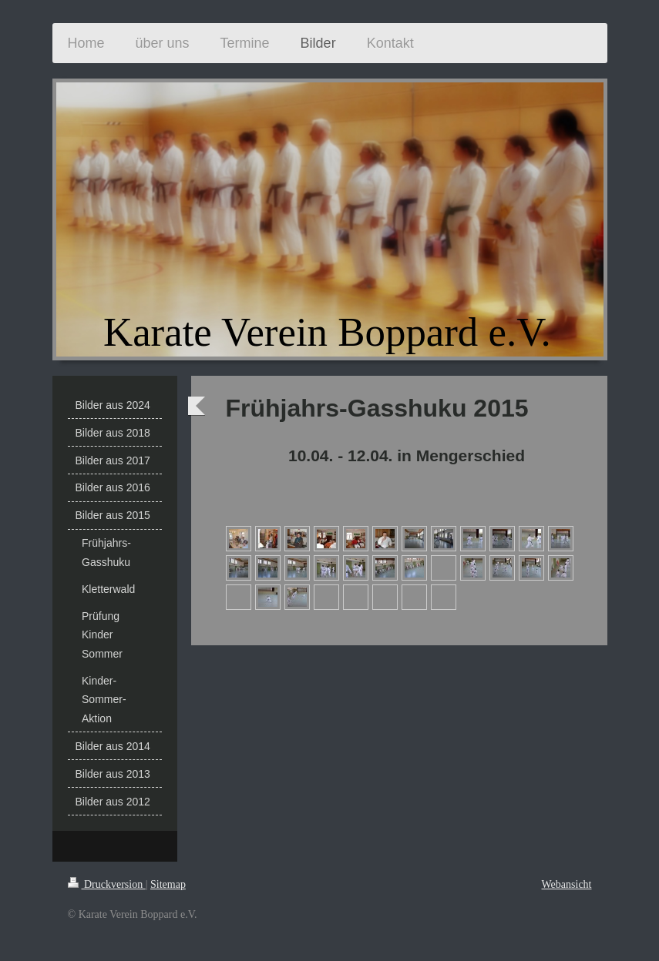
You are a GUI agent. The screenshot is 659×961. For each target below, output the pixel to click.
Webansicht (567, 884)
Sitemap (168, 884)
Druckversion (107, 884)
